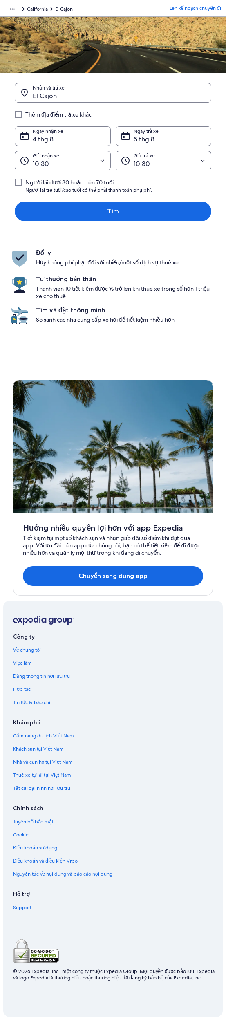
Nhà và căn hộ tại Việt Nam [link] (43, 762)
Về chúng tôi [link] (27, 650)
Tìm (113, 211)
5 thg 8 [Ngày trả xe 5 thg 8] (144, 139)
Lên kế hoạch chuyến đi (195, 8)
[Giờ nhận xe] (63, 160)
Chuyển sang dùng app (113, 576)
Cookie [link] (21, 834)
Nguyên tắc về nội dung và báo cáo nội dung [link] (62, 874)
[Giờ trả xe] (164, 160)
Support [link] (22, 907)
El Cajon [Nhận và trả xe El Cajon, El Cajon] (45, 96)
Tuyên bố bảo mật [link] (33, 821)
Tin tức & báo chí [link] (31, 702)
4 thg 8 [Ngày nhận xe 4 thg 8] (43, 139)
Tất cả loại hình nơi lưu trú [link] (41, 788)
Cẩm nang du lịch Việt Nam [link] (43, 736)
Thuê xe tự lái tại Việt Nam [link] (42, 775)
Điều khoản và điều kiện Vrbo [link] (45, 861)
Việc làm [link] (22, 663)
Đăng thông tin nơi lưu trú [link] (41, 676)
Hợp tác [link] (22, 689)
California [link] (37, 9)
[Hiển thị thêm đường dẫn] (12, 9)
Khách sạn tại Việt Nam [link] (38, 749)
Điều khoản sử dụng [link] (35, 848)
